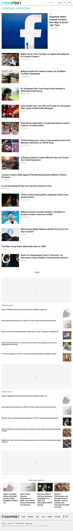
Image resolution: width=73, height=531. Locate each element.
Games (50, 516)
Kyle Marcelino (54, 28)
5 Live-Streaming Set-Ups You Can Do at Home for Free (26, 186)
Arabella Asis (6, 180)
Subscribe (50, 2)
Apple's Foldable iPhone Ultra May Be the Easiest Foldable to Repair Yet (24, 309)
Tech (50, 14)
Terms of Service (19, 523)
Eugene (24, 260)
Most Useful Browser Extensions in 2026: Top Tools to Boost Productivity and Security (29, 320)
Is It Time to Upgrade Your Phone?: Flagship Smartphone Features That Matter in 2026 (29, 354)
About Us (4, 523)
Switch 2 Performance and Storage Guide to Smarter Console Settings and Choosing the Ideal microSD (61, 500)
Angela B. (24, 111)
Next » (38, 272)
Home (23, 516)
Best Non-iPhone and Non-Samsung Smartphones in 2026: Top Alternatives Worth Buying (30, 418)
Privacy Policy (28, 523)
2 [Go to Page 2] (34, 272)
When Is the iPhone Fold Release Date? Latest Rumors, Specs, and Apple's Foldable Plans (30, 331)
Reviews (30, 516)
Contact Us (11, 523)
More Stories (7, 392)
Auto (43, 516)
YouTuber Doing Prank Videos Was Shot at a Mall (24, 246)
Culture (57, 516)
